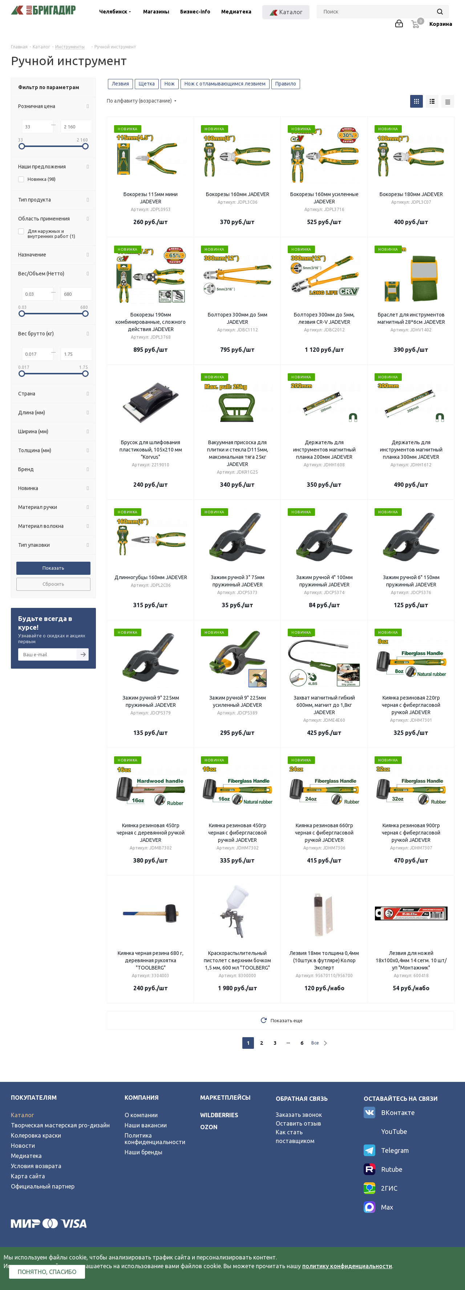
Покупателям (34, 1097)
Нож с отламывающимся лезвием (225, 84)
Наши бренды (143, 1152)
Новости (23, 1145)
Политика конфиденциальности (155, 1138)
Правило (285, 84)
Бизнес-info (195, 12)
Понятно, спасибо (47, 1272)
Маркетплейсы (225, 1097)
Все (315, 1042)
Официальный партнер (42, 1186)
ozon (209, 1127)
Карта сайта (28, 1176)
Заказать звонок (299, 1114)
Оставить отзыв (298, 1123)
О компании (141, 1115)
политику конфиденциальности (347, 1266)
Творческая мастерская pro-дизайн (60, 1125)
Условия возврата (36, 1166)
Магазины (156, 12)
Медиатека (236, 12)
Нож (170, 84)
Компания (142, 1097)
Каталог (22, 1115)
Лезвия (120, 84)
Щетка (147, 84)
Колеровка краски (36, 1135)
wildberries (219, 1115)
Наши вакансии (146, 1125)
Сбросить (53, 583)
